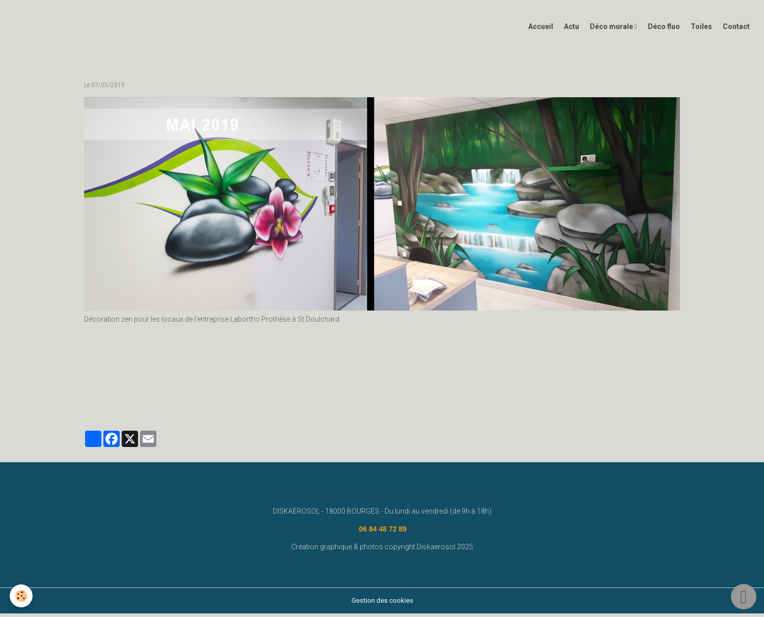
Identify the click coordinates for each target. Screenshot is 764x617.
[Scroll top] (743, 596)
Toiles (701, 30)
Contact (736, 30)
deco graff (274, 404)
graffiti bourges (321, 404)
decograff (367, 404)
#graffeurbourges (570, 404)
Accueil (540, 30)
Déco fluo (664, 30)
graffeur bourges (510, 404)
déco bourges (456, 404)
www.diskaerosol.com (120, 404)
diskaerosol (232, 404)
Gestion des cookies (382, 604)
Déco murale (612, 30)
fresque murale (183, 404)
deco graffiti (409, 404)
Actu (571, 30)
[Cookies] (21, 595)
